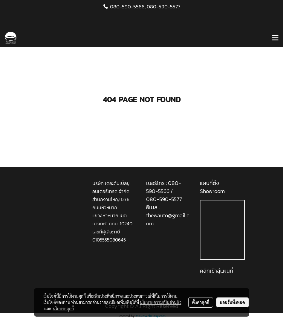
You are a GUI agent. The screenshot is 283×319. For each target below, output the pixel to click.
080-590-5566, (128, 6)
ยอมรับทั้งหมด (232, 302)
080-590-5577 (163, 6)
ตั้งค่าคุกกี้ (200, 302)
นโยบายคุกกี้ (63, 308)
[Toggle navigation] (275, 38)
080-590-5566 (163, 187)
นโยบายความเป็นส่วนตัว (160, 302)
